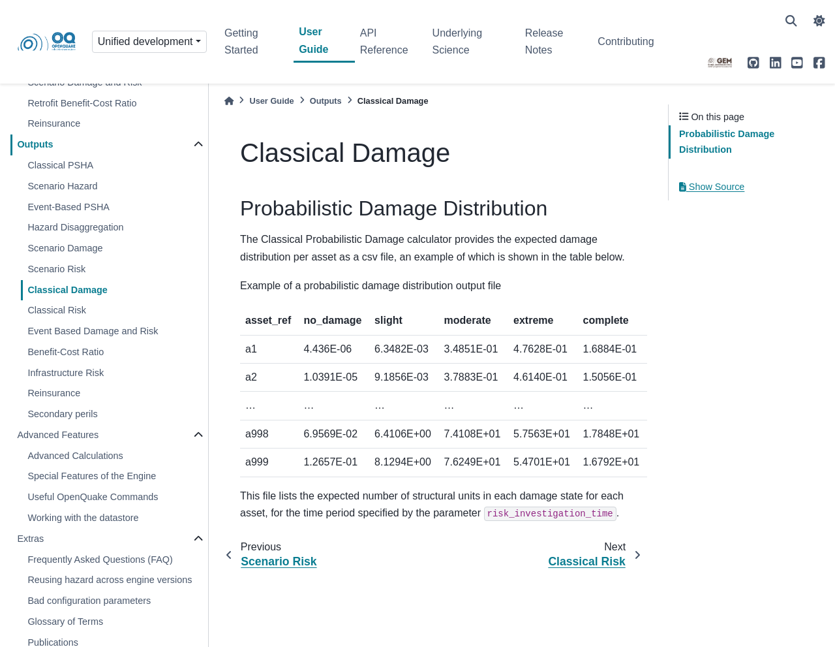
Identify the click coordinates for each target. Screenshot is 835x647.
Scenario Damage (64, 248)
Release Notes (544, 41)
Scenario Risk (56, 269)
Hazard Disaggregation (75, 227)
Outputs (35, 144)
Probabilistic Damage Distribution (726, 142)
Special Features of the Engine (91, 476)
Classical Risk (56, 310)
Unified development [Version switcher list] (145, 41)
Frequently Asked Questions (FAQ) (99, 559)
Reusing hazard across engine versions (109, 580)
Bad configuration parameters (89, 600)
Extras (30, 538)
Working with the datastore (82, 518)
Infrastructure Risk (65, 373)
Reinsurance (53, 123)
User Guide (313, 40)
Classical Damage (67, 290)
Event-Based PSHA (68, 207)
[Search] (791, 21)
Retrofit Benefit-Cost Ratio (81, 103)
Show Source (711, 186)
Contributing (626, 41)
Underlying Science (457, 41)
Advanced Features (58, 435)
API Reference (384, 41)
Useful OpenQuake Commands (92, 497)
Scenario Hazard (62, 186)
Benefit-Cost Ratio (65, 352)
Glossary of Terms (65, 621)
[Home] (229, 101)
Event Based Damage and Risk (92, 331)
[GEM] (720, 62)
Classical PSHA (60, 165)
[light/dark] (819, 21)
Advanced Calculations (75, 455)
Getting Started (241, 41)
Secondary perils (62, 414)
